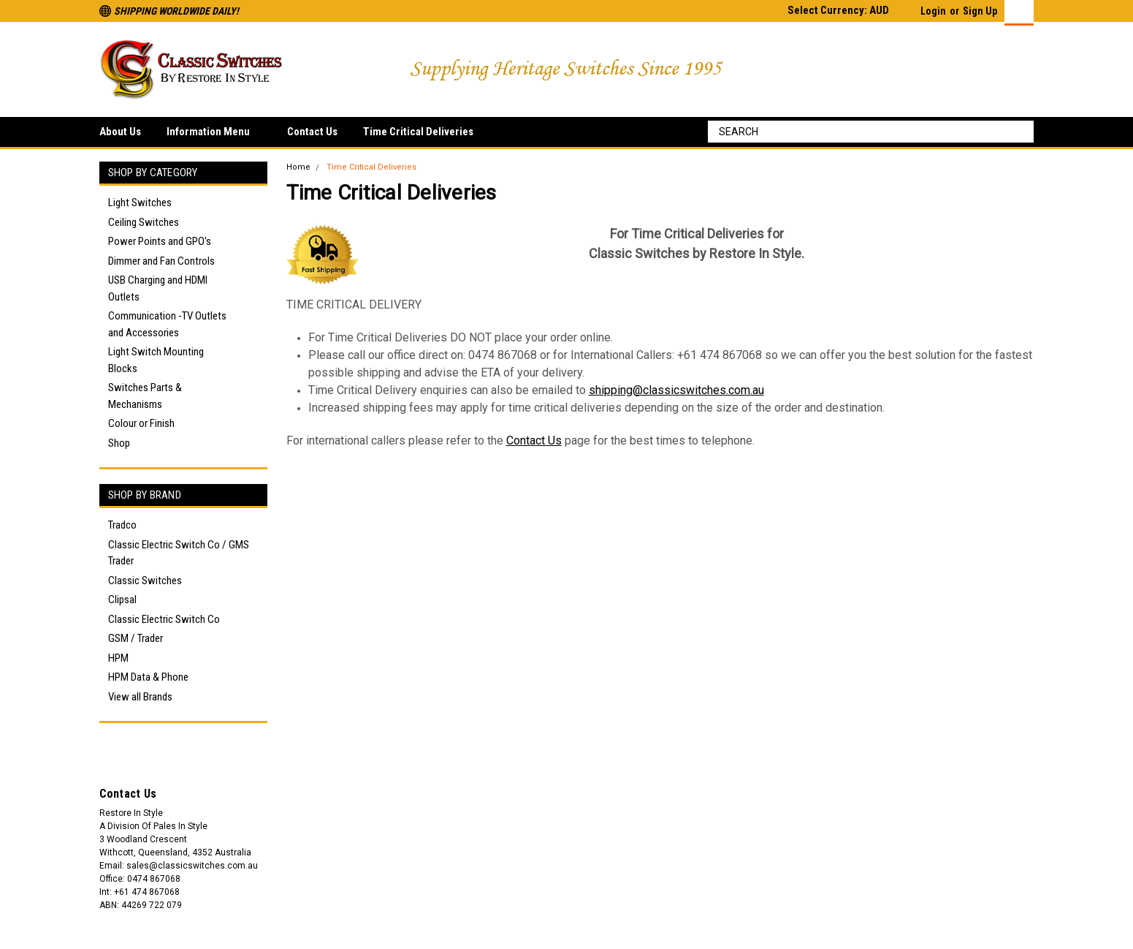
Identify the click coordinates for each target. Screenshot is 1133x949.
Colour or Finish (141, 423)
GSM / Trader (135, 638)
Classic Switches (145, 580)
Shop (119, 443)
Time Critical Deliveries (418, 131)
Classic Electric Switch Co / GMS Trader (178, 553)
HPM (118, 658)
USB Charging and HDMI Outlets (157, 288)
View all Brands (140, 696)
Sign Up (980, 11)
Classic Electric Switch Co (164, 619)
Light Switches (140, 202)
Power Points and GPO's (159, 241)
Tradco (122, 525)
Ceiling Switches (143, 222)
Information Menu (214, 132)
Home (298, 167)
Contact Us (312, 131)
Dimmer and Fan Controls (161, 261)
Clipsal (122, 599)
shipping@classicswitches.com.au (676, 390)
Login (933, 11)
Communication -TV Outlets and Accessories (167, 324)
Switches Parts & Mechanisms (145, 396)
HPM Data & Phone (148, 677)
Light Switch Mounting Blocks (156, 360)
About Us (120, 131)
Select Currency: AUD (844, 10)
